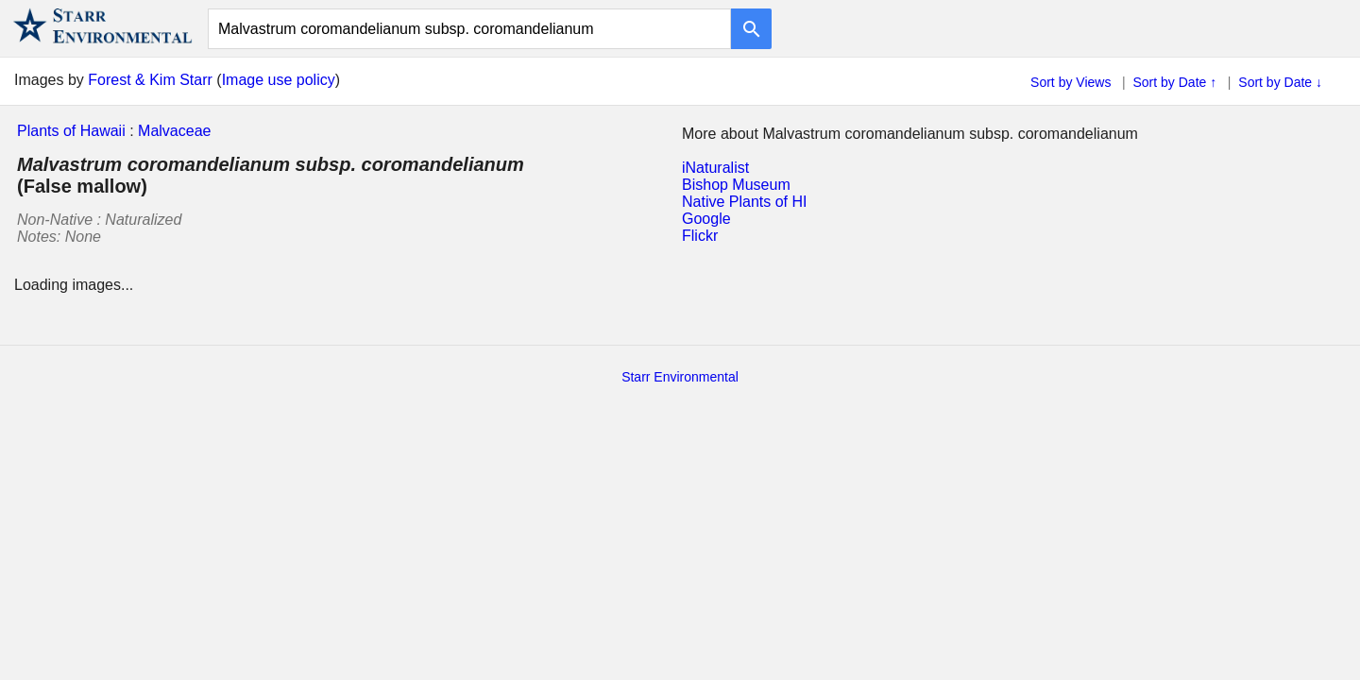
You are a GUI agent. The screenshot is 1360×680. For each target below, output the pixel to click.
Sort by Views (1070, 82)
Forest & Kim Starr (150, 80)
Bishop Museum (736, 185)
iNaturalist (715, 168)
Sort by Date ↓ (1280, 82)
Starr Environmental (680, 376)
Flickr (700, 236)
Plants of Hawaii (71, 131)
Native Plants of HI (745, 202)
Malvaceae (174, 131)
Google (706, 219)
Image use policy (278, 80)
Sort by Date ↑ (1175, 82)
